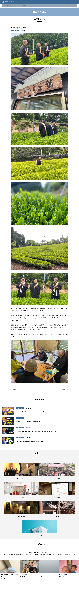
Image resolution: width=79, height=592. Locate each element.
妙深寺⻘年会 (69, 548)
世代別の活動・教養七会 (7, 552)
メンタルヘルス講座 (57, 546)
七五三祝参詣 (18, 558)
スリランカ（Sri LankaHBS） (70, 551)
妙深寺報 (5, 565)
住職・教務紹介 (6, 546)
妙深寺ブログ (5, 559)
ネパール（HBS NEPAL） (71, 554)
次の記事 (64, 389)
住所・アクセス (6, 550)
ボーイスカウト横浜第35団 (72, 560)
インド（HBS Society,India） (69, 557)
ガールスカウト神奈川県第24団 (72, 563)
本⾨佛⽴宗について (32, 546)
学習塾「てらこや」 (45, 548)
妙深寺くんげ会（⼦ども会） (71, 545)
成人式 (17, 560)
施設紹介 (5, 548)
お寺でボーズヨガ (44, 546)
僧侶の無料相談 (57, 544)
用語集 (30, 548)
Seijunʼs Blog (6, 561)
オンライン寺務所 (19, 546)
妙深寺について (6, 544)
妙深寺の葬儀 (18, 550)
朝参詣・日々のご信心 (20, 544)
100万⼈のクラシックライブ (46, 551)
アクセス (66, 2)
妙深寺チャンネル (6, 563)
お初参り (17, 556)
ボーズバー (43, 544)
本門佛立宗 (69, 566)
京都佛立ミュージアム (71, 568)
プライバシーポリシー (58, 554)
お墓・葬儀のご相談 (57, 548)
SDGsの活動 (5, 557)
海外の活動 (5, 554)
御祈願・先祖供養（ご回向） (20, 553)
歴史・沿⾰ (31, 544)
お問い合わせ (74, 2)
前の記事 (15, 389)
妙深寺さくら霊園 (6, 567)
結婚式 (17, 563)
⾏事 (17, 548)
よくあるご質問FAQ (57, 550)
